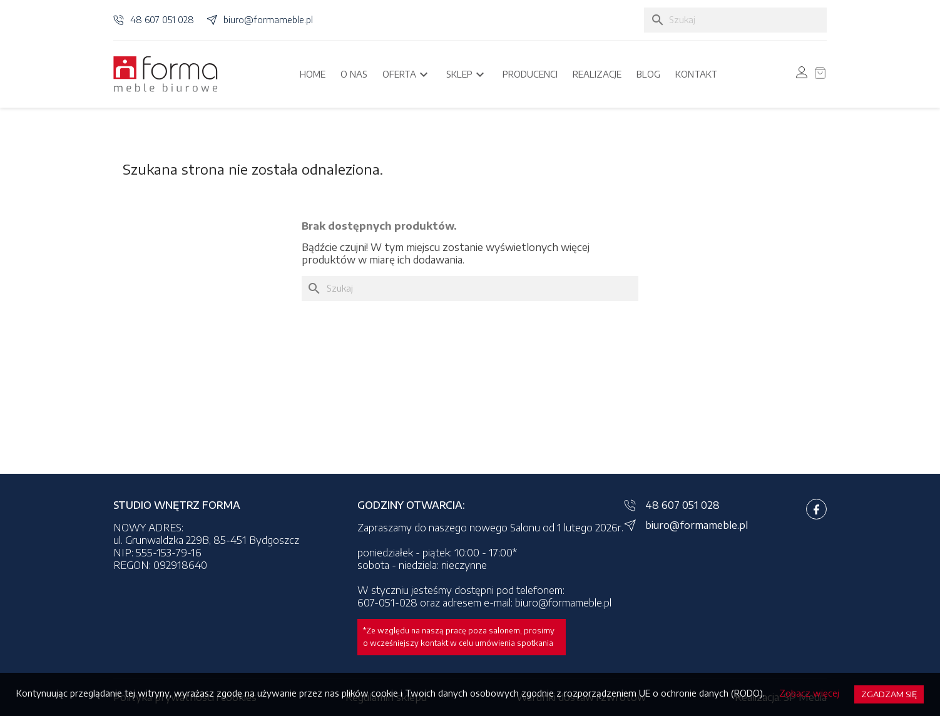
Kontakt (696, 74)
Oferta (406, 74)
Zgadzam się (889, 694)
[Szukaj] (735, 20)
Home (312, 74)
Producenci (530, 74)
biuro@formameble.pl (268, 19)
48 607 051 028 (162, 19)
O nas (353, 74)
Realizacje (597, 74)
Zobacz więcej (809, 693)
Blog (648, 74)
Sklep (467, 74)
